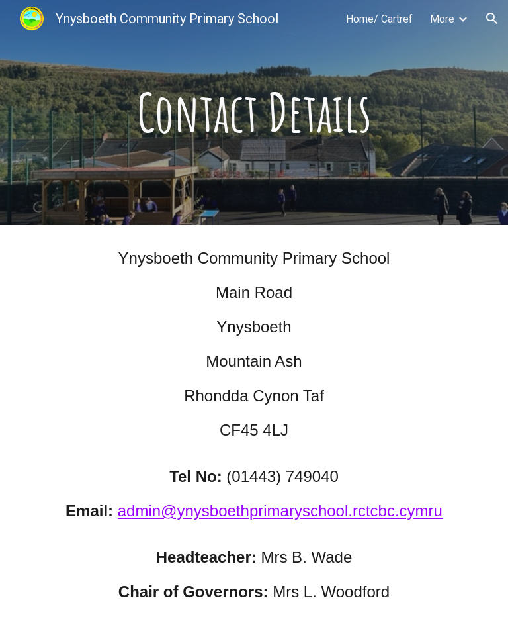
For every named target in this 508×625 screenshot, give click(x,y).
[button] (492, 18)
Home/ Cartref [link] (379, 19)
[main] (253, 112)
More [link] (442, 19)
